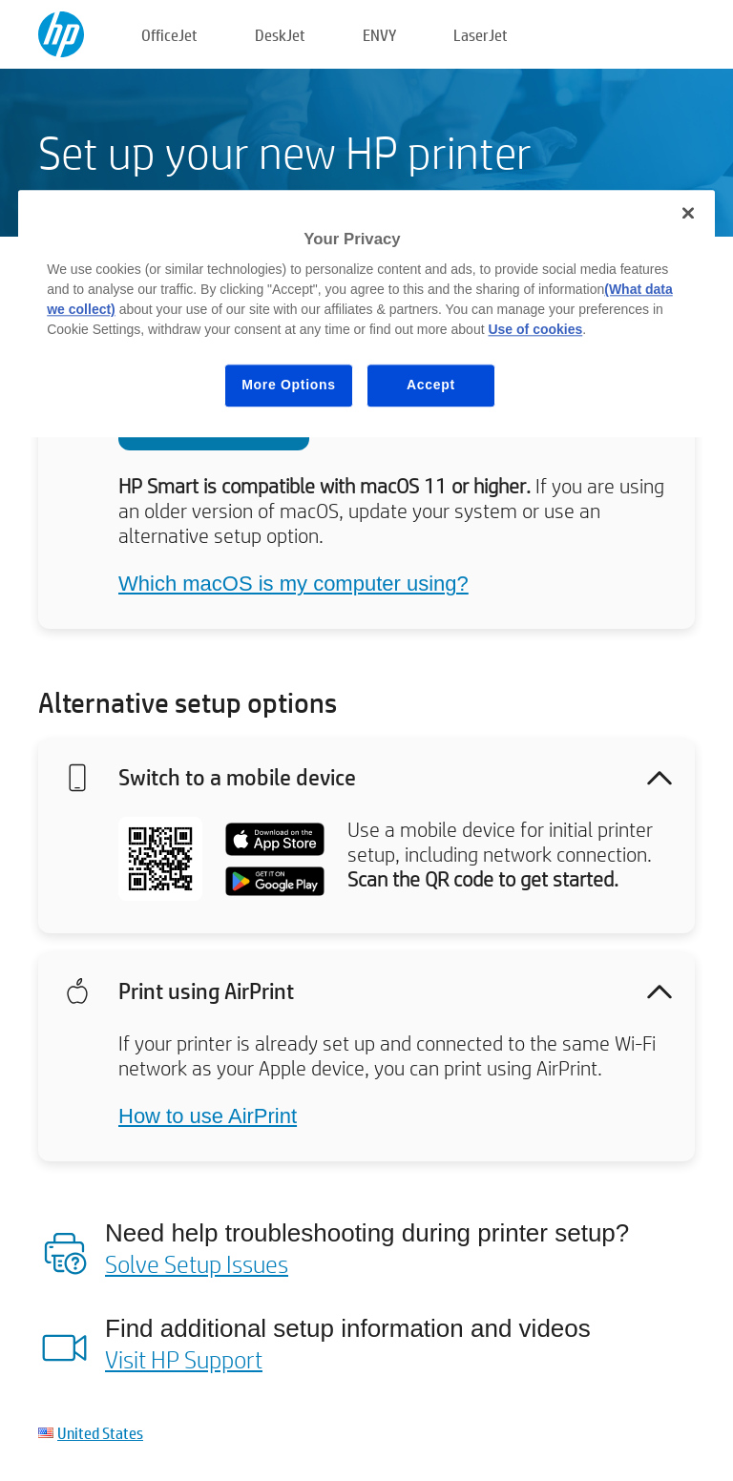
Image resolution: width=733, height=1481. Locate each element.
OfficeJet (169, 35)
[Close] (688, 213)
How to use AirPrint (207, 1116)
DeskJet (280, 35)
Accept (431, 385)
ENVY (379, 35)
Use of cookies (535, 330)
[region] (366, 313)
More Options (288, 385)
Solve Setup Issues (196, 1263)
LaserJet (480, 35)
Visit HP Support (183, 1359)
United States (100, 1433)
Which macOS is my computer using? (293, 583)
